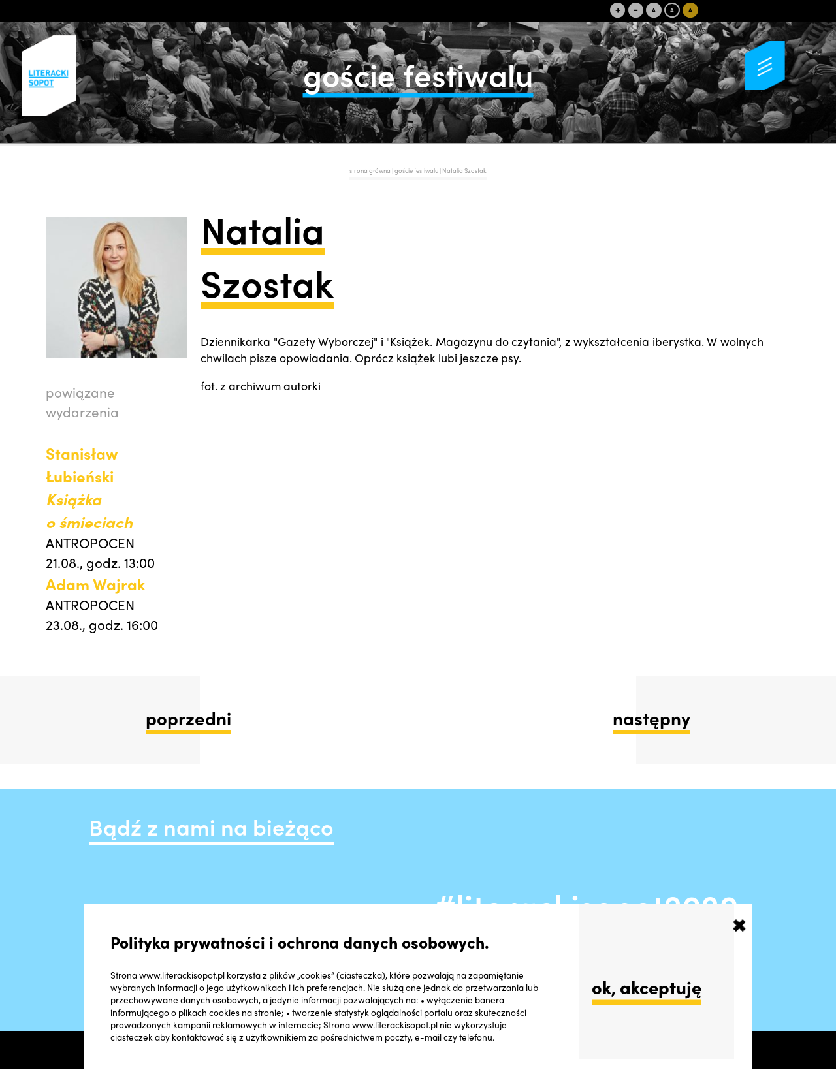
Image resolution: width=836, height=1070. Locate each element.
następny (651, 718)
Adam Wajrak (95, 583)
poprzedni (188, 718)
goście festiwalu (417, 170)
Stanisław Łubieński (89, 487)
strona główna (370, 170)
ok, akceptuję (646, 986)
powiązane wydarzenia (82, 401)
